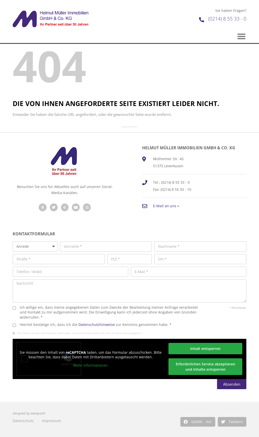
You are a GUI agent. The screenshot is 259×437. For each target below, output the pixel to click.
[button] (197, 422)
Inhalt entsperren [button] (205, 348)
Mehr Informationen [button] (90, 365)
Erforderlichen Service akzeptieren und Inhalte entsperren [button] (205, 367)
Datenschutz (23, 420)
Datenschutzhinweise (96, 324)
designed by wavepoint (29, 413)
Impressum (51, 420)
